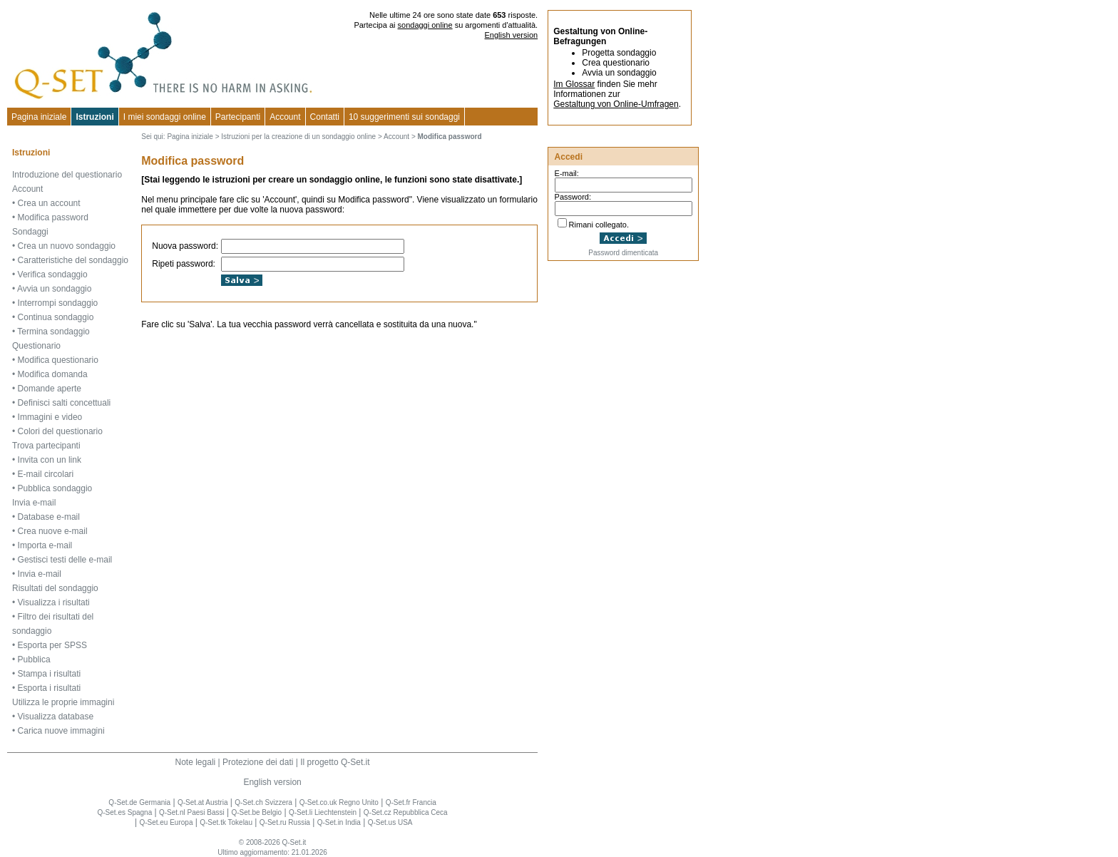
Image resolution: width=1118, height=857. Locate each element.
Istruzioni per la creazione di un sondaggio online (298, 136)
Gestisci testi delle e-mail (65, 560)
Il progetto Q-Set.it (334, 762)
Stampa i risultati (49, 674)
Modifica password (53, 217)
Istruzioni (94, 117)
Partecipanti (237, 117)
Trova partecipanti (46, 446)
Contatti (324, 117)
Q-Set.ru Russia (285, 822)
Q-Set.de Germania (139, 802)
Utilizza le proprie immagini (63, 702)
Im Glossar (574, 84)
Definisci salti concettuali (64, 403)
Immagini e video (50, 417)
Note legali (195, 762)
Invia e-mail (34, 503)
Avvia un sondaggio (54, 289)
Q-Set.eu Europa (166, 822)
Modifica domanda (53, 374)
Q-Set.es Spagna (124, 812)
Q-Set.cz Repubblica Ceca (406, 812)
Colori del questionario (60, 431)
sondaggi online (425, 25)
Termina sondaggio (53, 332)
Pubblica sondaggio (55, 488)
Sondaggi (30, 232)
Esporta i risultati (49, 688)
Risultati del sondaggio (55, 588)
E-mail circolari (46, 474)
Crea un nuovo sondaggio (67, 246)
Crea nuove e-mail (53, 531)
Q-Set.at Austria (203, 802)
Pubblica (34, 659)
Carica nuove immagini (61, 731)
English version (511, 35)
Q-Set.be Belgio (257, 812)
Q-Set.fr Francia (411, 802)
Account (285, 117)
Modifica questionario (58, 360)
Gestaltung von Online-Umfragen (615, 104)
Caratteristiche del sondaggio (73, 260)
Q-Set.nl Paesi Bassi (192, 812)
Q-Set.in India (339, 822)
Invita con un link (49, 460)
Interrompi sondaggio (58, 303)
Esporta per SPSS (52, 645)
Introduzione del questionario (67, 175)
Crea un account (49, 203)
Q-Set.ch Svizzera (263, 802)
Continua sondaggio (56, 317)
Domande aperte (49, 389)
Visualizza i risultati (54, 602)
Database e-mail (49, 517)
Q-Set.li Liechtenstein (323, 812)
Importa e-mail (45, 545)
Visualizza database (56, 717)
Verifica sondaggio (53, 274)
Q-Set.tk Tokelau (226, 822)
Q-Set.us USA (390, 822)
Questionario (36, 346)
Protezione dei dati (257, 762)
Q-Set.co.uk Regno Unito (339, 802)
